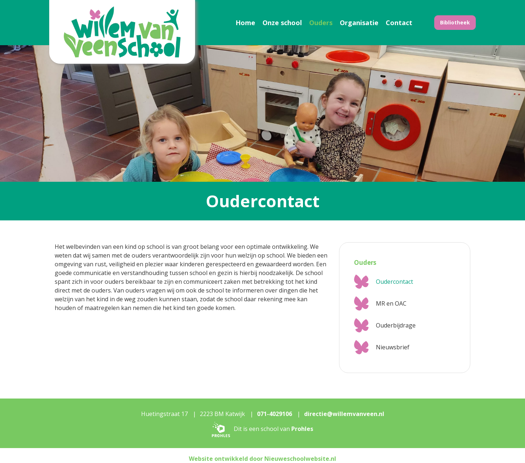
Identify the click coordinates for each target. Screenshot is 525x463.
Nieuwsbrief (392, 347)
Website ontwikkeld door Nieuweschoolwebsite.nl (262, 459)
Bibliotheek (455, 22)
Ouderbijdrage (396, 325)
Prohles (302, 429)
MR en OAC (391, 303)
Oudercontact (394, 282)
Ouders (320, 22)
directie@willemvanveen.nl (344, 414)
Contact (399, 22)
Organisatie (359, 22)
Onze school (282, 22)
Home (245, 22)
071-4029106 (274, 414)
